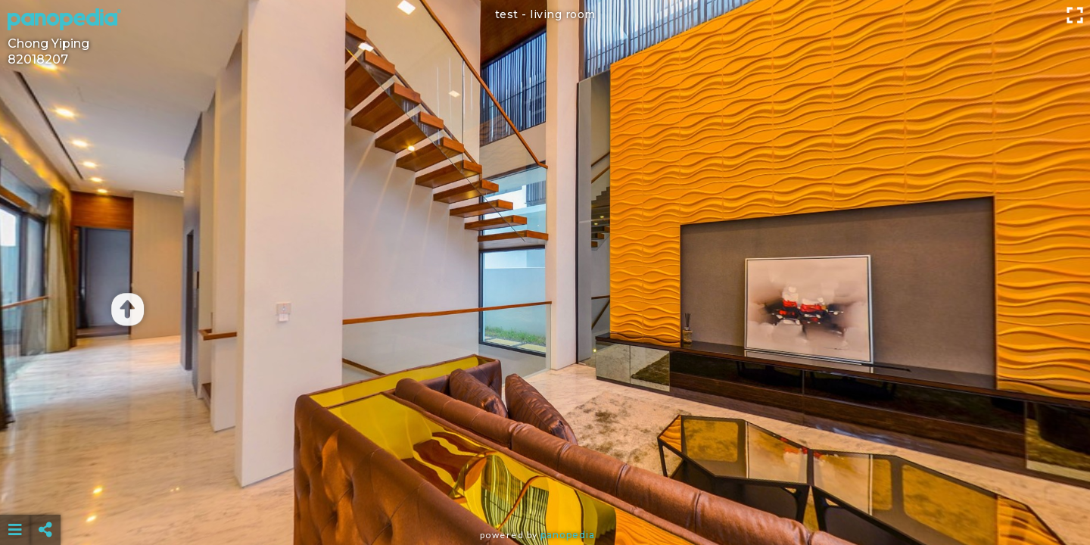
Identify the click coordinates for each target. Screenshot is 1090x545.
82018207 (38, 59)
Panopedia (567, 534)
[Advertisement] (545, 492)
